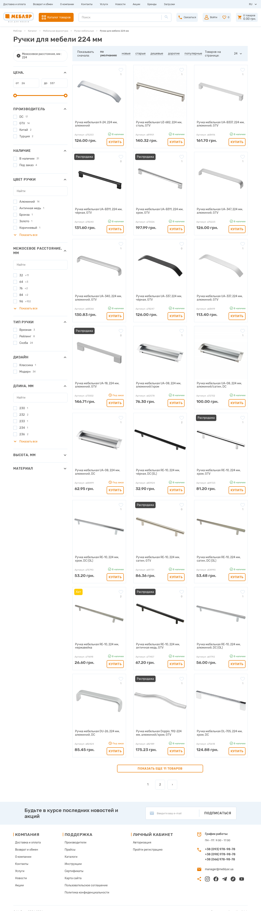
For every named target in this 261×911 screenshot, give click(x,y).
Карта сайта (72, 871)
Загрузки (169, 4)
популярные (193, 53)
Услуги (104, 4)
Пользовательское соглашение (84, 878)
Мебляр (17, 30)
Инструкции (73, 858)
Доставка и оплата (14, 4)
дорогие (174, 53)
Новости (120, 4)
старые (140, 53)
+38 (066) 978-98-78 (220, 855)
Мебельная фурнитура (55, 30)
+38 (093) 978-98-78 (220, 845)
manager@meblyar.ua (218, 865)
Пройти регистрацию (144, 845)
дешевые (156, 53)
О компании (67, 4)
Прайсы (70, 845)
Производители (75, 838)
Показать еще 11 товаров (160, 764)
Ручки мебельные (84, 30)
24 (236, 53)
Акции (136, 4)
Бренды (152, 4)
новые (126, 53)
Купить (115, 141)
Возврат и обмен (43, 4)
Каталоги (71, 851)
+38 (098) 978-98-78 (220, 850)
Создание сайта (224, 904)
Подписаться (217, 809)
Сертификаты (73, 865)
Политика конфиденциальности (85, 885)
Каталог (32, 30)
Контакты (87, 4)
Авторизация (139, 838)
